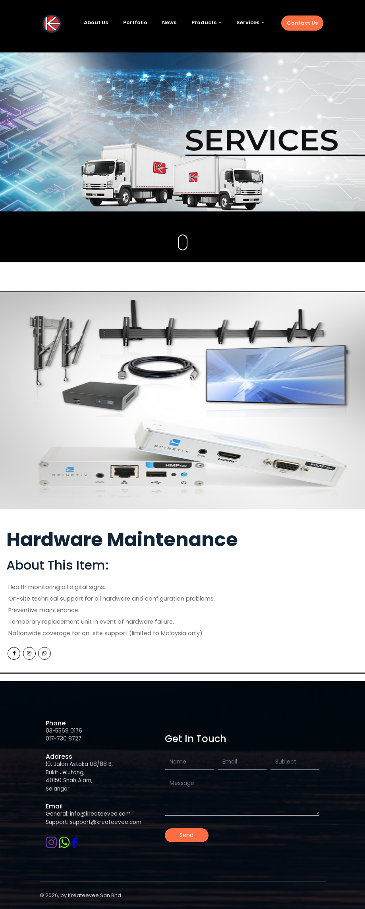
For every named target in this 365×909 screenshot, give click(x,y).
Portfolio (135, 22)
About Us (96, 22)
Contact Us (302, 23)
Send (186, 835)
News (169, 22)
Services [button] (248, 22)
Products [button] (204, 22)
